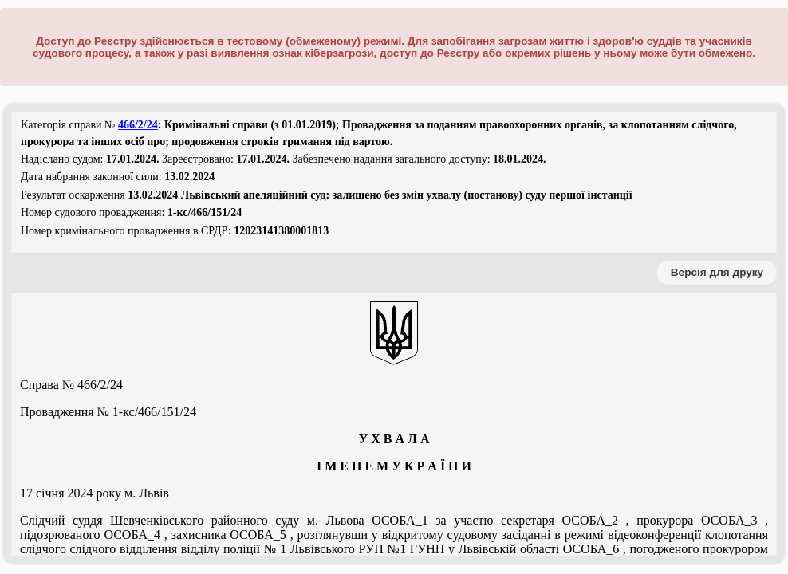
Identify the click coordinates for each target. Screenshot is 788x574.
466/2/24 (138, 125)
